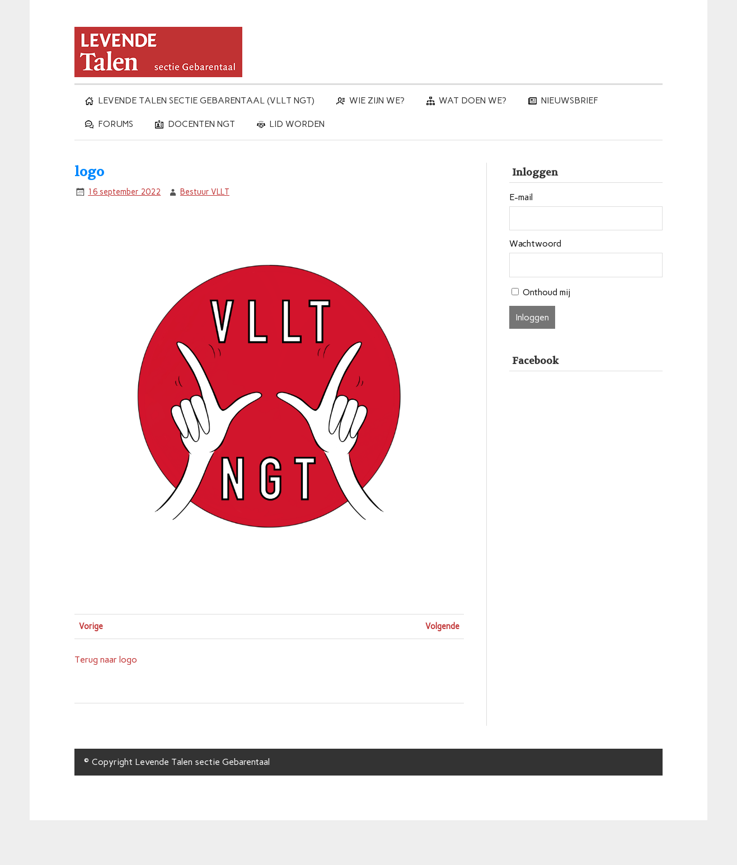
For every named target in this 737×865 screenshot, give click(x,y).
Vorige (91, 626)
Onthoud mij (546, 292)
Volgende (442, 626)
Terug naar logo (105, 659)
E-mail (521, 197)
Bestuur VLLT (204, 192)
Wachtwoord (535, 243)
